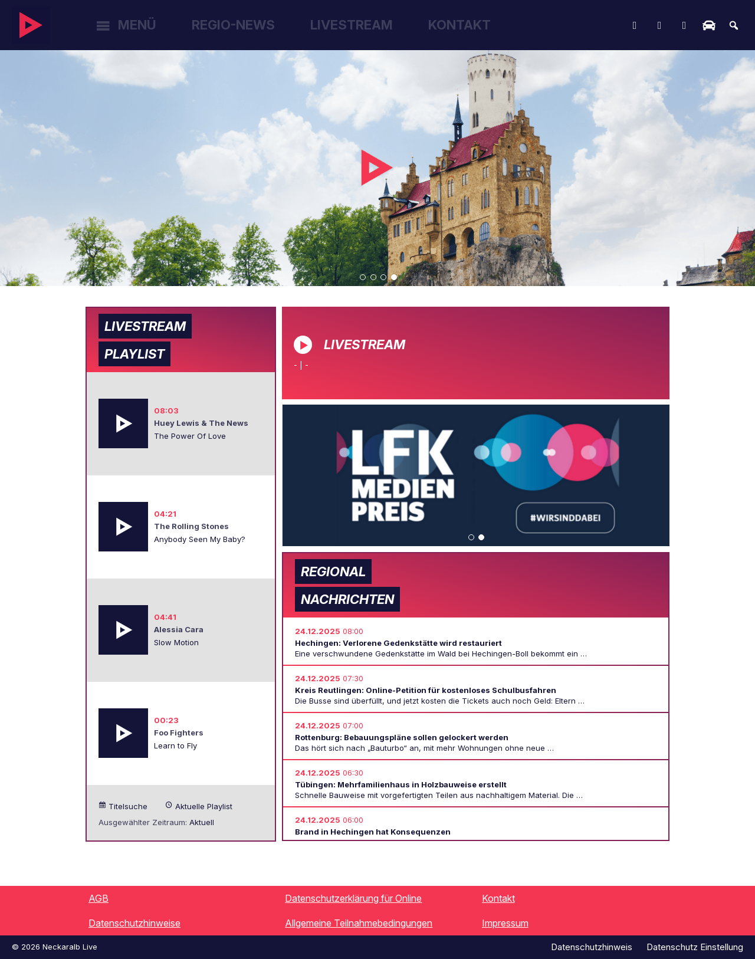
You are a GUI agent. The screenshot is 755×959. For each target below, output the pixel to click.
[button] (363, 277)
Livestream (351, 24)
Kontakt (459, 24)
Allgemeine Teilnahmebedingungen (358, 923)
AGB (98, 898)
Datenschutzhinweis (591, 947)
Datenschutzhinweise (134, 923)
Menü (137, 24)
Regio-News (233, 24)
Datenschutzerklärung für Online (353, 898)
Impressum (505, 923)
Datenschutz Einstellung (694, 947)
